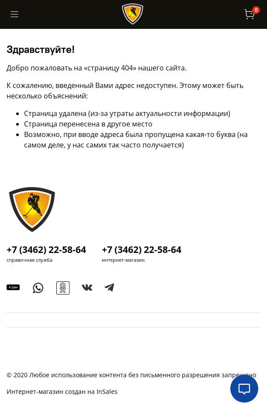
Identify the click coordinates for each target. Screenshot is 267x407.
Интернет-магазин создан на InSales (62, 391)
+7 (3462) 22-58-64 (46, 249)
